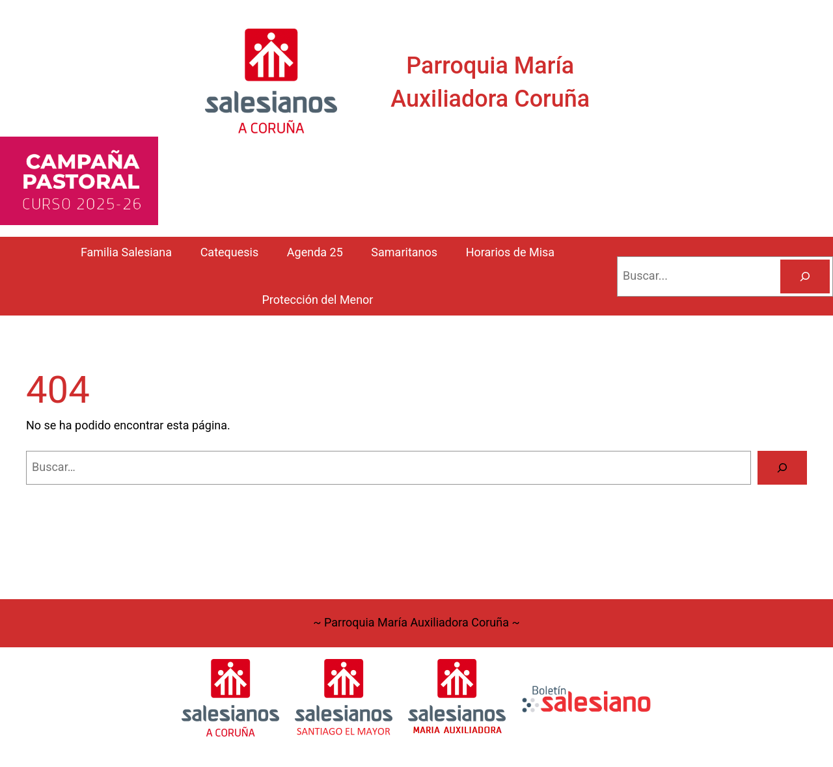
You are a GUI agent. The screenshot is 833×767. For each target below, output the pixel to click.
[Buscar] (805, 276)
